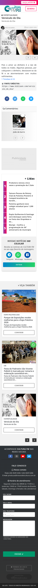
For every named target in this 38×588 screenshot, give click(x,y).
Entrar (19, 265)
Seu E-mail (7, 503)
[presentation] (18, 545)
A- (28, 57)
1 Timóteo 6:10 (8, 79)
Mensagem (7, 519)
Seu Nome (7, 494)
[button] (34, 440)
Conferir (19, 332)
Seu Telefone (8, 511)
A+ (35, 57)
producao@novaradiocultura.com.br (22, 475)
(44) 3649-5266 (15, 473)
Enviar (19, 554)
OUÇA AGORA (29, 2)
